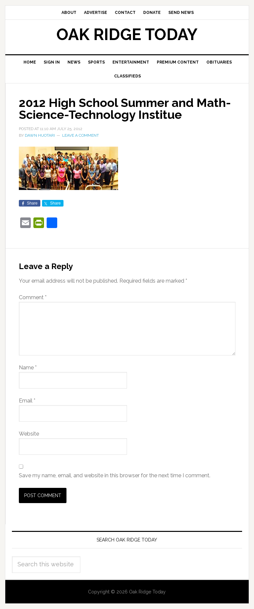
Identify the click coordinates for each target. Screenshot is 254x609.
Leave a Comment (80, 135)
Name (28, 367)
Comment (33, 297)
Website (29, 434)
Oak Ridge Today (127, 34)
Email (27, 401)
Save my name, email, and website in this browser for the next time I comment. (114, 475)
